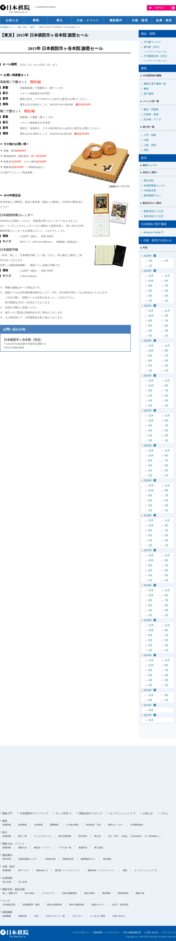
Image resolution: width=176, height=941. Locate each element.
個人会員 (6, 882)
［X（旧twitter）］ (152, 836)
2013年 (148, 690)
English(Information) (46, 7)
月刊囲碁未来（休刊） (159, 59)
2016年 (148, 585)
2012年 (148, 705)
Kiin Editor (29, 893)
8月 (150, 285)
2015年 (148, 620)
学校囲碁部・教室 (31, 904)
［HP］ (116, 836)
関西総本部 (68, 859)
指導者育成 (123, 893)
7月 (166, 285)
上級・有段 (150, 145)
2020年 (148, 445)
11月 (167, 275)
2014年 (148, 655)
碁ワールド (23, 870)
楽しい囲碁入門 (9, 893)
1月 (150, 265)
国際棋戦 (54, 824)
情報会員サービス (89, 813)
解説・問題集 (151, 109)
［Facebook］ (136, 836)
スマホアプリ (48, 893)
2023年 (148, 340)
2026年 (148, 255)
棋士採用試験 (64, 836)
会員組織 (7, 877)
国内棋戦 (22, 824)
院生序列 (83, 836)
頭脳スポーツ (97, 904)
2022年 (148, 375)
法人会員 (22, 882)
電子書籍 (149, 93)
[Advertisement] (68, 779)
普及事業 (106, 893)
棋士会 (97, 836)
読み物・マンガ (152, 119)
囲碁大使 (140, 893)
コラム (164, 813)
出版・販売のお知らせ (157, 240)
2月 (166, 260)
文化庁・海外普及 (120, 904)
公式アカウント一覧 (55, 916)
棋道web (40, 870)
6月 (150, 290)
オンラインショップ (121, 813)
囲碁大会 (22, 847)
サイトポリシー (81, 932)
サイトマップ (169, 932)
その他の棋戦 (72, 824)
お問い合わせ (118, 916)
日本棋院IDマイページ (32, 813)
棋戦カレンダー (115, 824)
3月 (150, 260)
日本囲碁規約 (136, 824)
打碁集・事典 (151, 114)
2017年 (148, 550)
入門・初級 (150, 135)
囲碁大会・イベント (13, 843)
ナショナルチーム (42, 836)
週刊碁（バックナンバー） (68, 870)
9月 (166, 280)
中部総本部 (150, 190)
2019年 (148, 480)
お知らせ (148, 813)
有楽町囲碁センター (155, 185)
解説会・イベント (42, 847)
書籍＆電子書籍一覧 (155, 83)
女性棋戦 (38, 824)
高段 (146, 150)
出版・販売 (22, 27)
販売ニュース (150, 165)
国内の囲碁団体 (54, 904)
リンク (6, 900)
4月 (150, 295)
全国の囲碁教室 (69, 893)
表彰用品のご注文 (154, 216)
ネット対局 (62, 813)
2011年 (148, 715)
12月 (151, 275)
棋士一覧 (22, 836)
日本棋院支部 (8, 904)
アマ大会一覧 (64, 847)
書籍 (146, 88)
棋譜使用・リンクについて (106, 932)
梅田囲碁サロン (152, 195)
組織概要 (6, 916)
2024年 (148, 305)
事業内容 (22, 916)
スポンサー (77, 916)
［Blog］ (124, 836)
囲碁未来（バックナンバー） (102, 870)
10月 (151, 280)
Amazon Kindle (152, 232)
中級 (146, 140)
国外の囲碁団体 (76, 904)
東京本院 (149, 180)
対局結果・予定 (93, 824)
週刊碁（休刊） (159, 49)
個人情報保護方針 (132, 932)
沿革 (36, 916)
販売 (32, 27)
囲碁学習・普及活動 (13, 889)
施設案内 (7, 855)
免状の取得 (89, 893)
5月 (166, 290)
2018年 (148, 515)
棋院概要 (7, 912)
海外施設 (107, 859)
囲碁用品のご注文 (154, 211)
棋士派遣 (98, 847)
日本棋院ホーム (7, 27)
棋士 (4, 832)
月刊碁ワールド (152, 41)
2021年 (148, 410)
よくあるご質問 (97, 916)
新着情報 (6, 824)
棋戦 (4, 820)
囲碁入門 (7, 813)
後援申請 (83, 847)
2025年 (148, 270)
